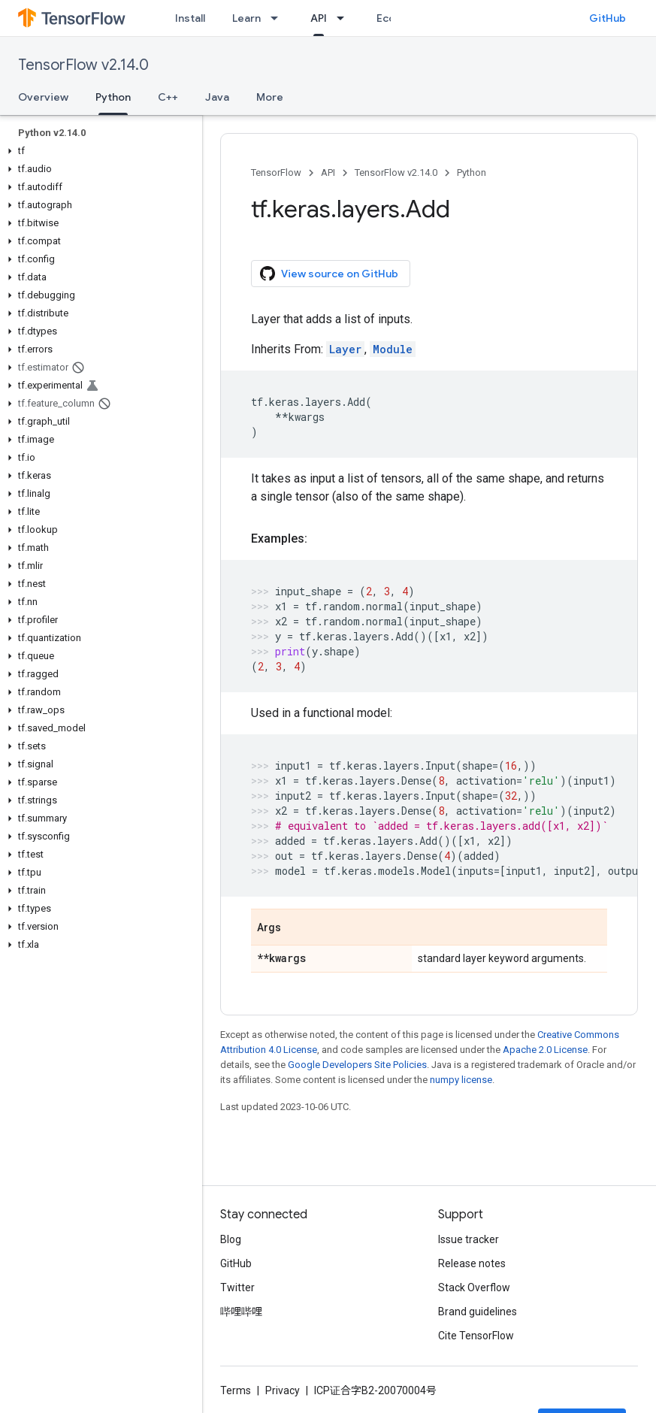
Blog (230, 1239)
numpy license (461, 1079)
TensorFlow (276, 172)
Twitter (237, 1287)
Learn (246, 18)
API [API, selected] (318, 18)
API (328, 172)
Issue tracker (468, 1239)
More (269, 97)
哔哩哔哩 (241, 1312)
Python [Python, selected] (113, 97)
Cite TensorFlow (476, 1336)
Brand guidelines (477, 1312)
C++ (168, 97)
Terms (235, 1390)
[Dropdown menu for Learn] (279, 18)
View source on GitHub (329, 273)
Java (217, 97)
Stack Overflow (474, 1287)
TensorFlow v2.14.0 (83, 65)
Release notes (472, 1263)
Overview (43, 97)
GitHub (607, 18)
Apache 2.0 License (545, 1049)
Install (190, 18)
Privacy (282, 1390)
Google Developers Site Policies (357, 1064)
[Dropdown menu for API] (345, 18)
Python (471, 172)
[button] (98, 151)
